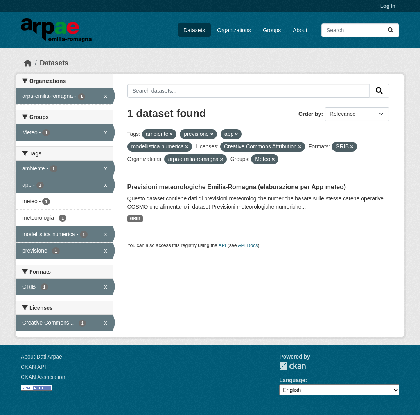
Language (292, 380)
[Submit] (390, 30)
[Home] (28, 63)
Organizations (234, 30)
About (300, 30)
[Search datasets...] (360, 30)
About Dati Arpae (41, 357)
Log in (387, 6)
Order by (309, 114)
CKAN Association (43, 377)
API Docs (248, 245)
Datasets (194, 30)
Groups (272, 30)
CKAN (292, 366)
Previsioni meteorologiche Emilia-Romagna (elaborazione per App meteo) (236, 187)
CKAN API (33, 367)
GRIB (135, 218)
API (222, 245)
